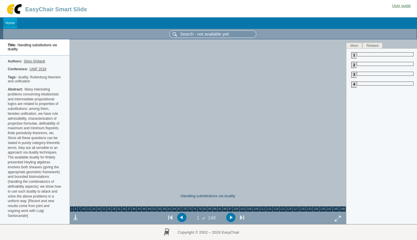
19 (98, 209)
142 (329, 209)
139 (322, 209)
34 (124, 209)
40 (134, 209)
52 (154, 209)
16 (93, 209)
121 (282, 209)
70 (184, 209)
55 (159, 209)
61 (169, 209)
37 (129, 209)
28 (114, 209)
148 (342, 209)
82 (204, 209)
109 (255, 209)
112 (262, 209)
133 (309, 209)
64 (174, 209)
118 (275, 209)
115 (269, 209)
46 (144, 209)
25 (108, 209)
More (354, 45)
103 (242, 209)
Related (372, 45)
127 (295, 209)
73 (189, 209)
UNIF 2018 (38, 69)
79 (199, 209)
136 (315, 209)
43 (139, 209)
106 (249, 209)
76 (194, 209)
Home (10, 23)
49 (149, 209)
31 (118, 209)
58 (164, 209)
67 (179, 209)
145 (335, 209)
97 (230, 209)
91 (220, 209)
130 (302, 209)
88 (215, 209)
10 (83, 209)
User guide (401, 5)
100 (235, 209)
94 (224, 209)
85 (209, 209)
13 (88, 209)
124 (289, 209)
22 (103, 209)
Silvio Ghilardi (34, 61)
